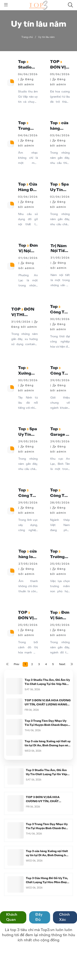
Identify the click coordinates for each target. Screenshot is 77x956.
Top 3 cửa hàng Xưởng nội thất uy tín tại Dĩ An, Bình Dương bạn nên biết (48, 745)
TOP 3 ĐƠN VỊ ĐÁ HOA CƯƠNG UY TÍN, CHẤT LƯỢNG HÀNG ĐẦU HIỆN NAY (48, 704)
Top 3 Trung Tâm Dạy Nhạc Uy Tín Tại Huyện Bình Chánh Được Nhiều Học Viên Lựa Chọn (46, 725)
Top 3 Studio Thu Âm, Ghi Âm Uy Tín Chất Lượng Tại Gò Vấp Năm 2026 (47, 684)
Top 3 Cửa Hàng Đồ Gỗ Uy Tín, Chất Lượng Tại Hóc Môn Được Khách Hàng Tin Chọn (47, 882)
